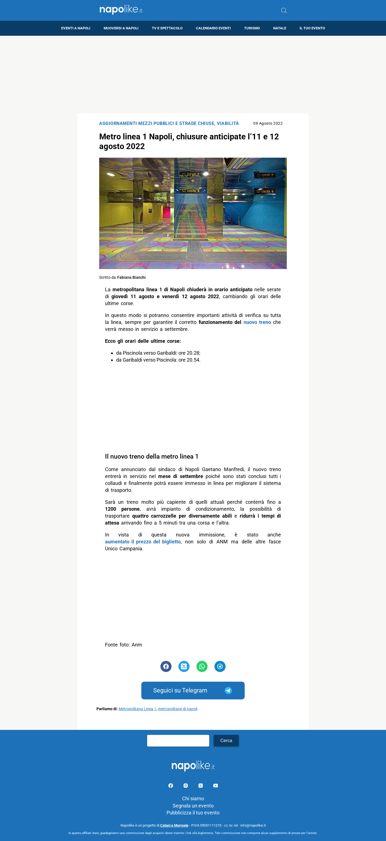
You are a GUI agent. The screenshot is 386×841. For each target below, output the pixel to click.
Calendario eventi (213, 28)
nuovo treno (257, 322)
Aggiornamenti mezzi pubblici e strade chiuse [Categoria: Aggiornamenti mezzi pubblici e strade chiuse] (156, 123)
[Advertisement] (193, 74)
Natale (279, 28)
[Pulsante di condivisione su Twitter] (184, 666)
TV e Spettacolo (167, 28)
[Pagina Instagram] (186, 786)
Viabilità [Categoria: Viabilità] (228, 123)
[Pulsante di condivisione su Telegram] (220, 666)
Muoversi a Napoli (121, 28)
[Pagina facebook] (171, 786)
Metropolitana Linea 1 (137, 709)
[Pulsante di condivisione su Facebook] (166, 666)
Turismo (252, 28)
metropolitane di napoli (177, 709)
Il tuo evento (312, 28)
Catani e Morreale (174, 825)
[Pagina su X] (201, 786)
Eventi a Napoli (75, 28)
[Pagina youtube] (216, 786)
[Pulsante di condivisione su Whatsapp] (202, 666)
